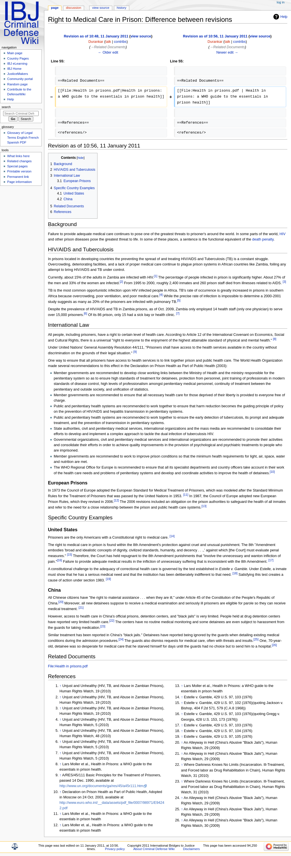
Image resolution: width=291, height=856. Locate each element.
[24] (121, 639)
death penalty (262, 239)
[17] (271, 560)
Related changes (19, 161)
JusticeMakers (17, 73)
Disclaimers (191, 849)
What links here (18, 156)
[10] (272, 471)
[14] (172, 536)
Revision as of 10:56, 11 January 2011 (215, 36)
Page (55, 7)
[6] (85, 313)
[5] (178, 300)
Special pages (17, 166)
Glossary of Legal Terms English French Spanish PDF (23, 137)
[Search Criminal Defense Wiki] (21, 113)
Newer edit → (227, 52)
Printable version (19, 171)
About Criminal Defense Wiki (153, 849)
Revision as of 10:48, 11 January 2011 (96, 36)
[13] (204, 506)
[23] (102, 626)
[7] (178, 313)
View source (100, 7)
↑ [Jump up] (60, 686)
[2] (121, 281)
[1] (155, 276)
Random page (17, 84)
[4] (161, 294)
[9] (135, 351)
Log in (280, 2)
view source (140, 36)
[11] (185, 494)
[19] (108, 579)
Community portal (20, 79)
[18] (235, 573)
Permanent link (18, 176)
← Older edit (108, 52)
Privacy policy (115, 849)
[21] (81, 607)
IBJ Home (14, 68)
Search (6, 107)
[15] (69, 554)
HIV (283, 234)
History (121, 7)
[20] (60, 602)
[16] (59, 560)
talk (108, 42)
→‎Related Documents (108, 47)
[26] (274, 645)
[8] (275, 339)
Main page (14, 53)
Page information (19, 182)
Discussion (73, 7)
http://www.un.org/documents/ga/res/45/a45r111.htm (101, 786)
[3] (284, 281)
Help (284, 17)
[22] (111, 620)
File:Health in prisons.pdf (68, 666)
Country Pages (18, 58)
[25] (256, 639)
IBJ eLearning (17, 63)
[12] (116, 500)
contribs (120, 42)
